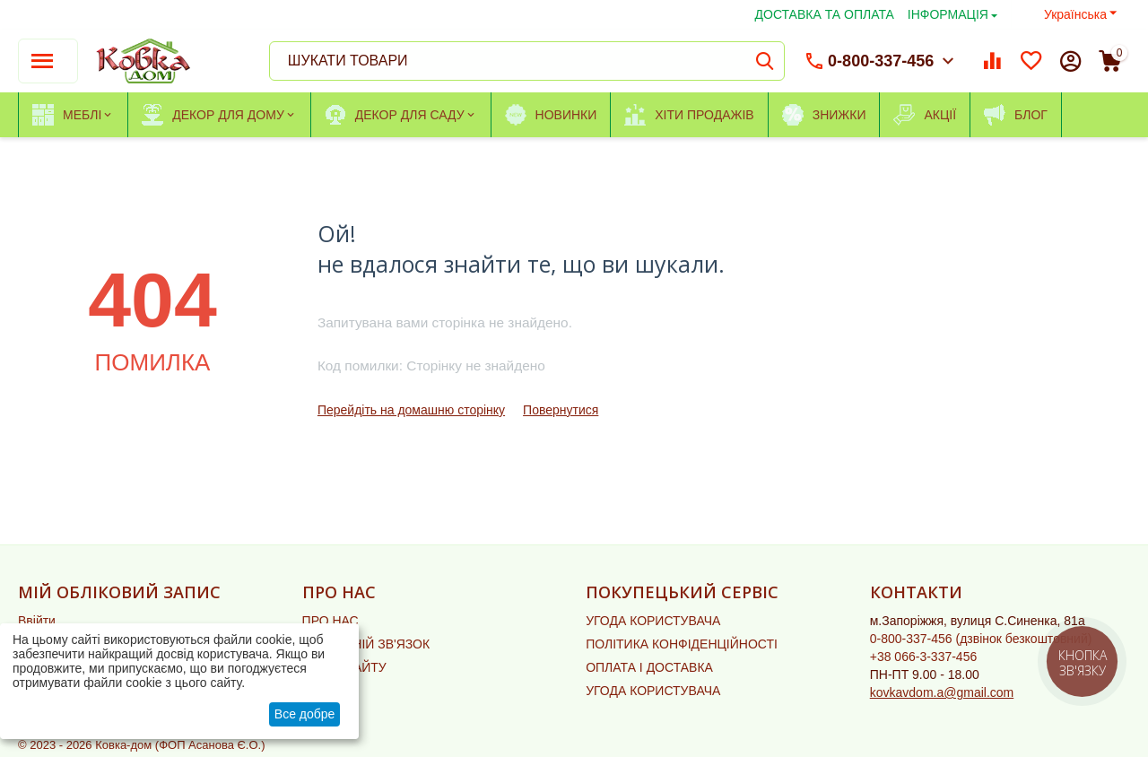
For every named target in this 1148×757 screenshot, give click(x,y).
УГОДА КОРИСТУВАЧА (653, 620)
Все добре (304, 714)
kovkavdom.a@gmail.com (942, 692)
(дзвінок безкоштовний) (981, 638)
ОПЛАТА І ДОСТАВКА (649, 667)
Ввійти (37, 620)
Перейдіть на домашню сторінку (411, 410)
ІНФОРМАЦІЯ (948, 14)
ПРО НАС (330, 620)
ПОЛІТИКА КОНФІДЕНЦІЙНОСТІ (682, 644)
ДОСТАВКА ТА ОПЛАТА (824, 14)
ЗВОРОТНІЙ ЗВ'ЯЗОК (366, 644)
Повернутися (560, 410)
